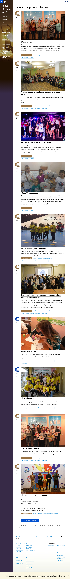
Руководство (18, 546)
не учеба (34, 55)
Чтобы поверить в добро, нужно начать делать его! (41, 93)
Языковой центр (29, 563)
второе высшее (52, 260)
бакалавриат (37, 108)
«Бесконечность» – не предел (34, 495)
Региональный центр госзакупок (30, 561)
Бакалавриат (28, 543)
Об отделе (4, 16)
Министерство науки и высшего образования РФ (61, 547)
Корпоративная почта (51, 545)
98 (19, 527)
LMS (47, 547)
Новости (58, 536)
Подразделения (19, 553)
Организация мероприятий (5, 29)
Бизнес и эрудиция (6, 26)
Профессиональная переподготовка (30, 558)
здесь (14, 575)
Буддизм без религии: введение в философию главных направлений (41, 296)
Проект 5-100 (60, 560)
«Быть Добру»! (27, 398)
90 (61, 525)
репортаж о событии (47, 55)
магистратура (44, 108)
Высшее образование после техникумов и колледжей (30, 552)
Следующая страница (30, 520)
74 (27, 525)
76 (31, 525)
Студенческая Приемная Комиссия (5, 52)
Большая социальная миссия (6, 38)
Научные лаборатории (40, 543)
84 (48, 525)
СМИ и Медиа (5, 35)
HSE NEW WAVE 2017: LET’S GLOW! (36, 142)
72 (23, 525)
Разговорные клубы (6, 60)
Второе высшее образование (29, 548)
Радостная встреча (29, 351)
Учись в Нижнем (60, 562)
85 (50, 525)
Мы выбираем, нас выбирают (33, 248)
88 (57, 525)
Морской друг (27, 42)
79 (38, 525)
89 (59, 525)
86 (52, 525)
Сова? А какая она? (29, 193)
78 (35, 525)
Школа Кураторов (6, 44)
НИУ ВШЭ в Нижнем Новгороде (22, 536)
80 (40, 525)
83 (46, 525)
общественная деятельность (28, 57)
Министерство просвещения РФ (60, 550)
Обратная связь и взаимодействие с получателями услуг (30, 569)
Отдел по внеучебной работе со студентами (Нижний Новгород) (42, 536)
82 (44, 525)
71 (21, 525)
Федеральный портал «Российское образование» (61, 554)
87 (55, 525)
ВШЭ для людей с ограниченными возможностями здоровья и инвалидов (20, 559)
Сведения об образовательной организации (19, 550)
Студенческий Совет (5, 22)
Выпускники (28, 565)
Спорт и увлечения (6, 42)
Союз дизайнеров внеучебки (6, 57)
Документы (4, 19)
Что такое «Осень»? (30, 448)
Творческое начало (6, 32)
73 (25, 525)
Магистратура (29, 545)
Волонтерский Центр (5, 48)
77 (33, 525)
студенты (40, 55)
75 (29, 525)
